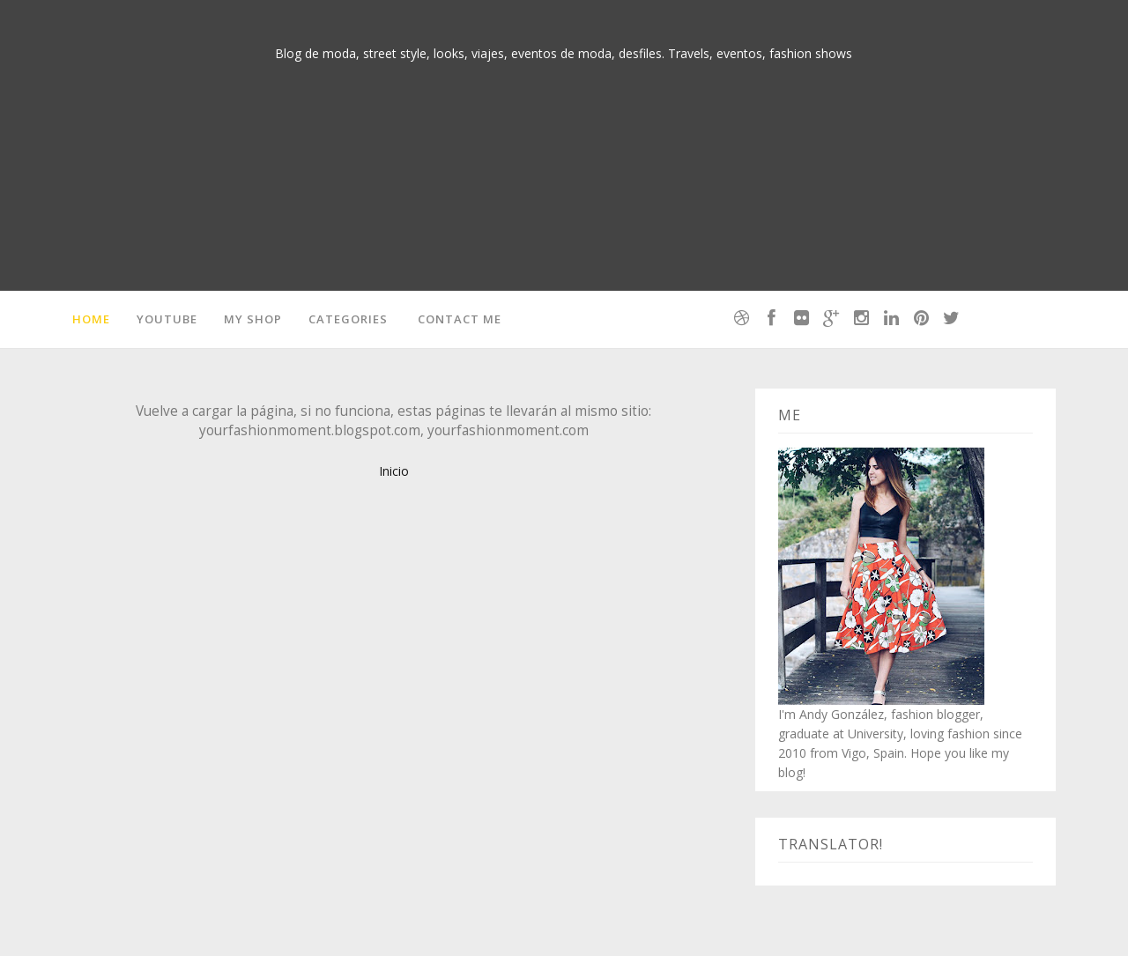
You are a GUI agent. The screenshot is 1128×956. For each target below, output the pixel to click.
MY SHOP (253, 319)
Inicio (394, 471)
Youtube (167, 319)
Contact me (459, 319)
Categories (348, 319)
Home (91, 319)
